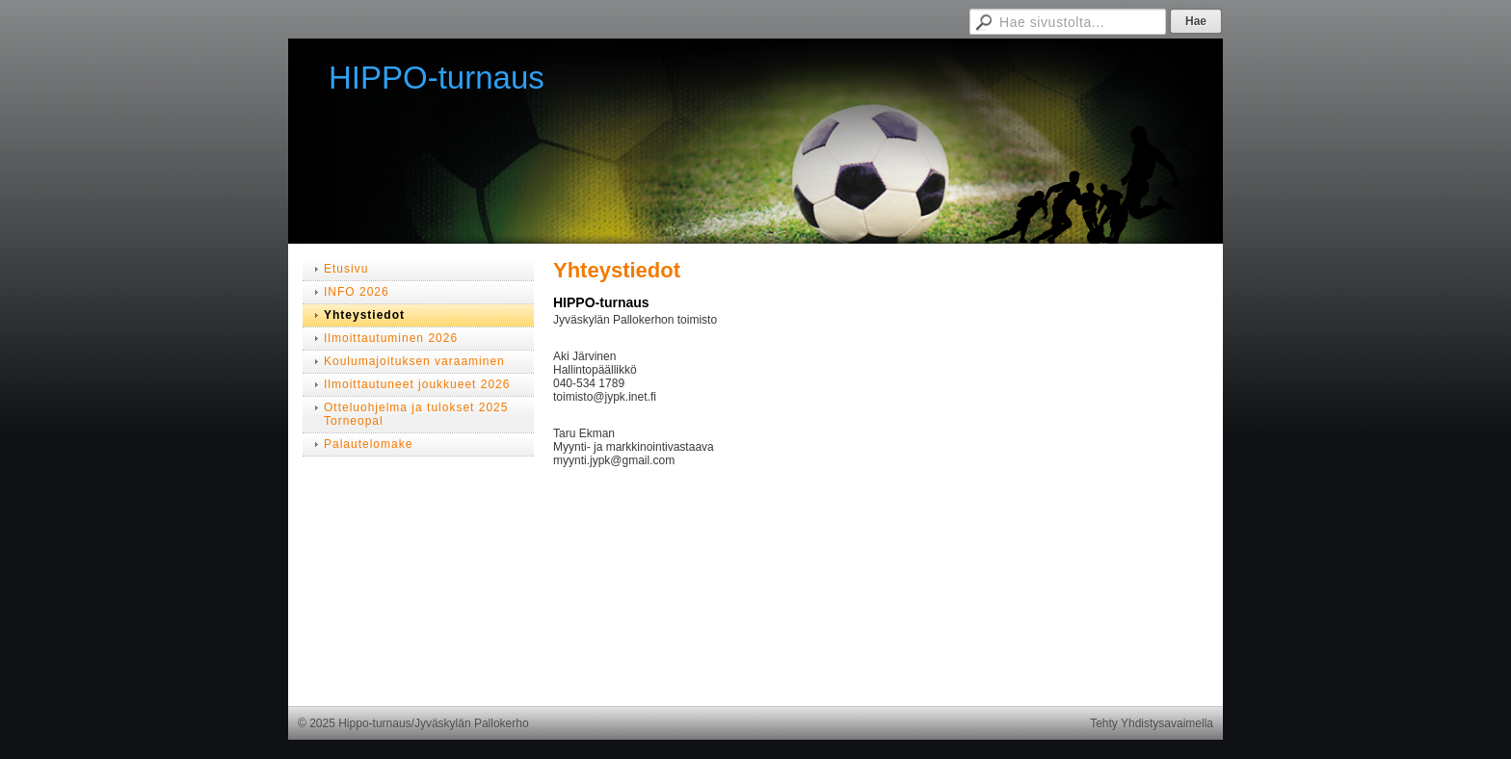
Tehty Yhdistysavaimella (1151, 723)
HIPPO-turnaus (436, 77)
